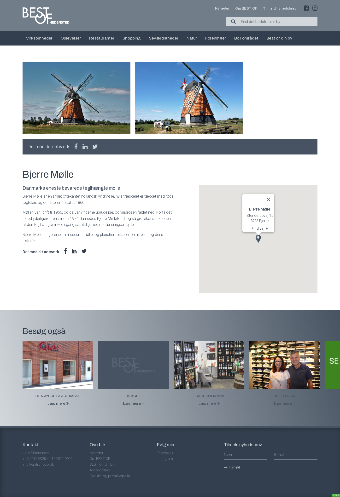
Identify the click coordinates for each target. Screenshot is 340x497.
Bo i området (246, 38)
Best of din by (279, 38)
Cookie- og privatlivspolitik (110, 476)
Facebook (165, 453)
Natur (192, 38)
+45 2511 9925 (34, 459)
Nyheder (222, 8)
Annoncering (100, 470)
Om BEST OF (246, 8)
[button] (258, 239)
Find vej (260, 228)
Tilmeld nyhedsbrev (279, 8)
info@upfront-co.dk (38, 464)
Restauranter (101, 38)
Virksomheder (39, 38)
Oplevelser (71, 38)
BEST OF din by (102, 464)
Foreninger (215, 38)
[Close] (268, 199)
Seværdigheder (163, 38)
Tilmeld (232, 467)
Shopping (132, 38)
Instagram (165, 459)
